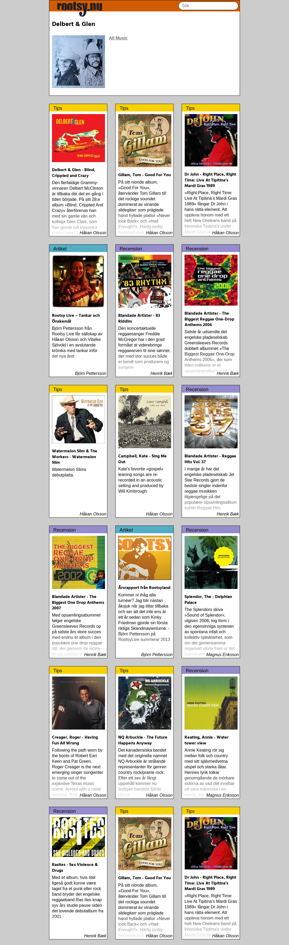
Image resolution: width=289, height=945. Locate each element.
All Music (118, 38)
